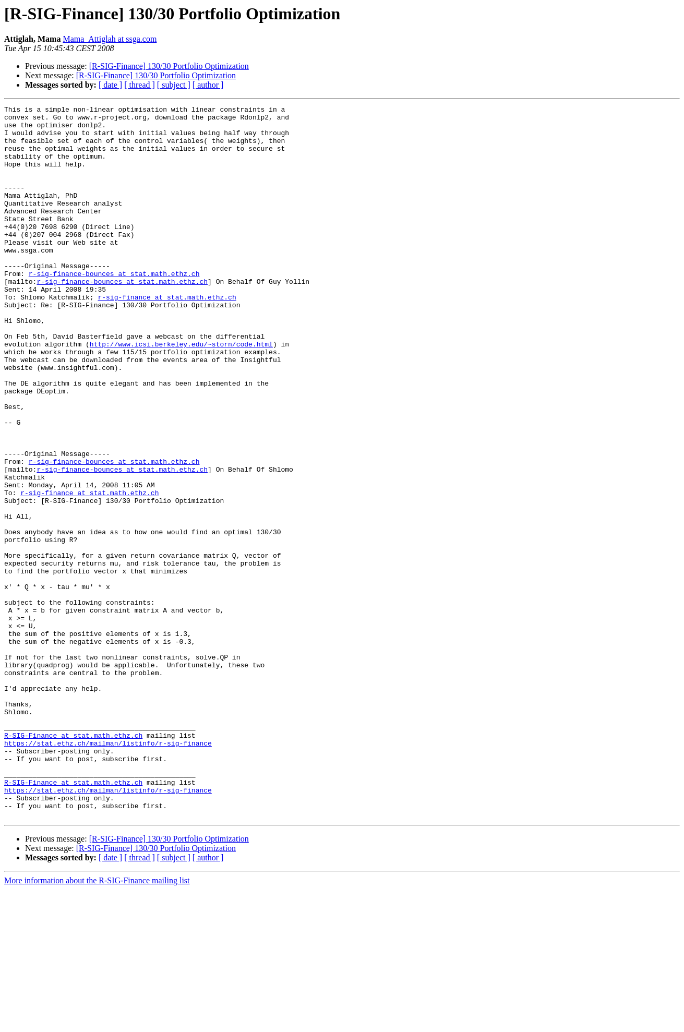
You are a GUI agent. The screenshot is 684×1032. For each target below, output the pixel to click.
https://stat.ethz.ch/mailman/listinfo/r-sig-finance (108, 871)
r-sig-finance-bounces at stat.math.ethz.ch (114, 308)
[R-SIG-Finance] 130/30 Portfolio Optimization (169, 66)
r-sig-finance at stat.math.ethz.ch (167, 336)
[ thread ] (139, 84)
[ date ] (110, 84)
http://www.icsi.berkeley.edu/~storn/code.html (181, 392)
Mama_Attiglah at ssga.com (110, 38)
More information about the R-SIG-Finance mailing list (97, 1022)
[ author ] (208, 84)
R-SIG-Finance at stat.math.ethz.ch (73, 862)
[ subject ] (173, 84)
